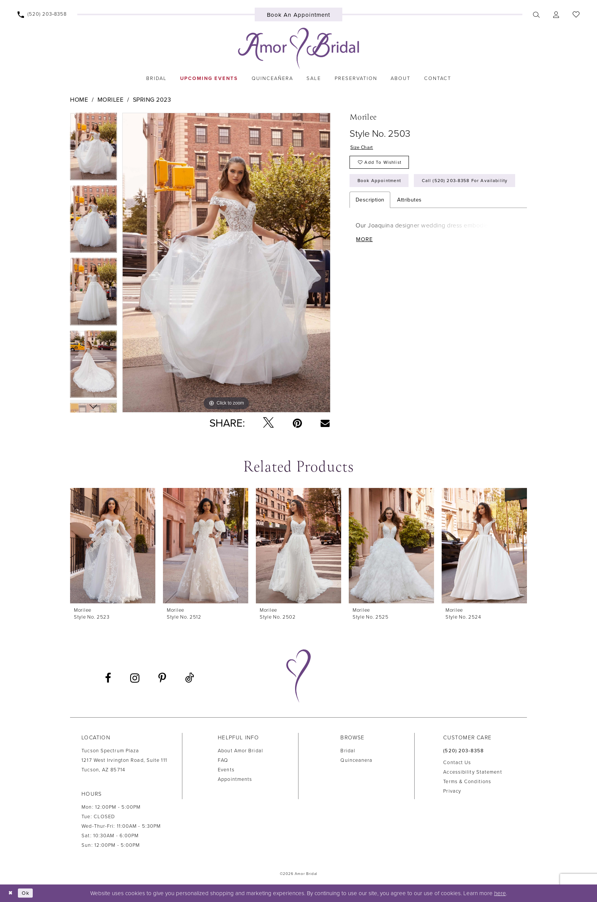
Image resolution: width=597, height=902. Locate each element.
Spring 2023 (152, 100)
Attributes (409, 225)
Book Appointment (382, 185)
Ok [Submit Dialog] (28, 892)
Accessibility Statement (472, 772)
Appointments (235, 779)
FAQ (223, 760)
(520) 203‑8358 (463, 751)
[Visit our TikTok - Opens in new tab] (189, 678)
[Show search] (536, 14)
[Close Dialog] (11, 893)
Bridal (347, 751)
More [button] (365, 266)
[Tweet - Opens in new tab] (268, 423)
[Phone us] (42, 14)
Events (226, 770)
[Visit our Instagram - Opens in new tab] (134, 678)
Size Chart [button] (363, 148)
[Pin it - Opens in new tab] (297, 423)
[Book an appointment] (299, 14)
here (500, 893)
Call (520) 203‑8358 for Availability (405, 205)
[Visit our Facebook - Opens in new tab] (108, 678)
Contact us (457, 763)
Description (370, 225)
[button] (556, 14)
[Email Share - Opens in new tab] (325, 422)
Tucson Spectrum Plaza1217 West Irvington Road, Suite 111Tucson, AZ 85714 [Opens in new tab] (124, 760)
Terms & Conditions (467, 782)
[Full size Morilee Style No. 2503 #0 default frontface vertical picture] (226, 262)
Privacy (452, 791)
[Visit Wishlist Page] (576, 14)
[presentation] (112, 545)
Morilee (110, 100)
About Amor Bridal (240, 751)
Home (79, 100)
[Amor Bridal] (298, 48)
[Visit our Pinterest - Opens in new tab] (162, 678)
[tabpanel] (93, 149)
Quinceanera (356, 760)
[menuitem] (42, 14)
